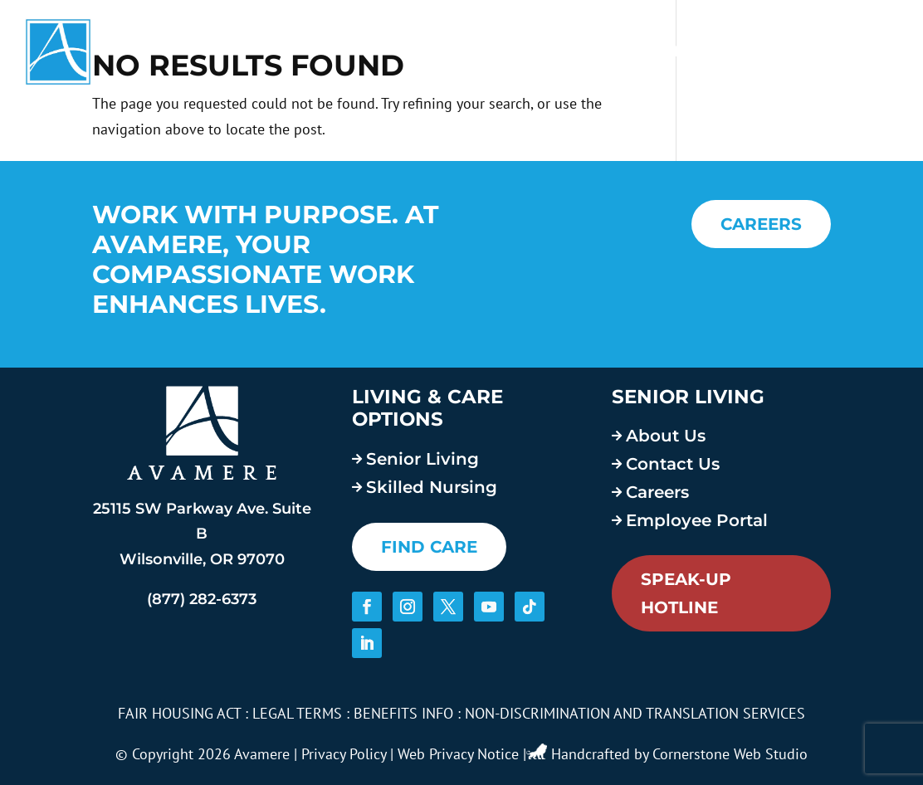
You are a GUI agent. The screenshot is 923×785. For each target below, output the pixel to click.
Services (487, 51)
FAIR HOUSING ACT (179, 713)
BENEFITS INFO (403, 713)
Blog (781, 51)
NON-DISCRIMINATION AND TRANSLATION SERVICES (635, 713)
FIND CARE (429, 547)
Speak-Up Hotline (686, 593)
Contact (860, 51)
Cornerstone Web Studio (730, 753)
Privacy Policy (343, 753)
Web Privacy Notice (458, 753)
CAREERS (761, 224)
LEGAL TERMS (297, 713)
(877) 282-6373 (201, 599)
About (588, 51)
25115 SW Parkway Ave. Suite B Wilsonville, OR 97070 (202, 534)
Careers (688, 51)
